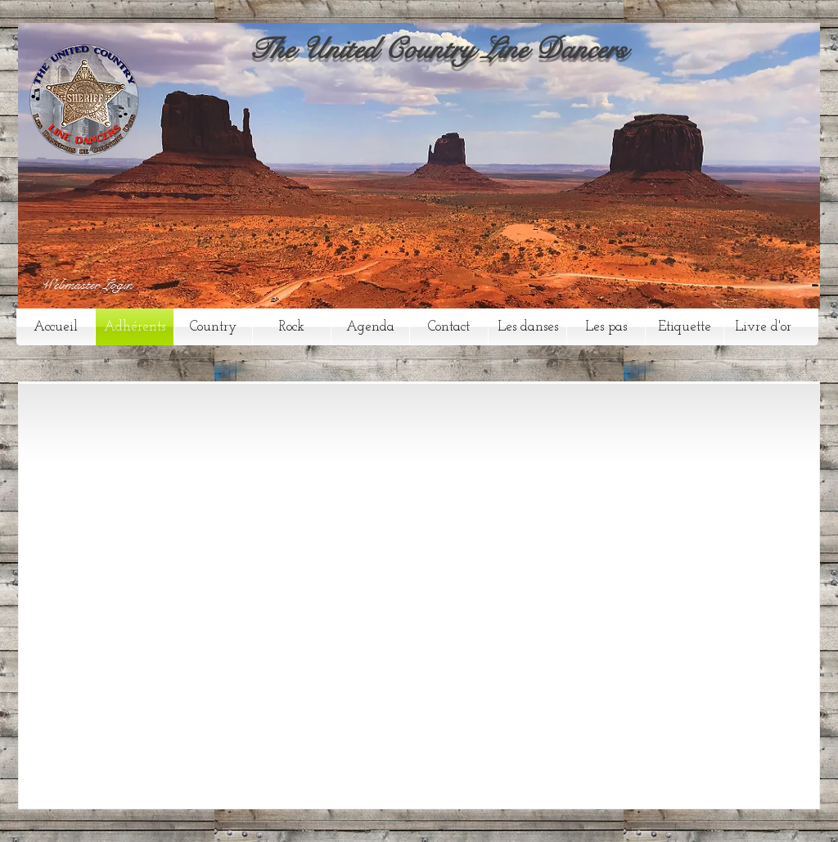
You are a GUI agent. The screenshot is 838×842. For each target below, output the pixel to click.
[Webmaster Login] (86, 285)
